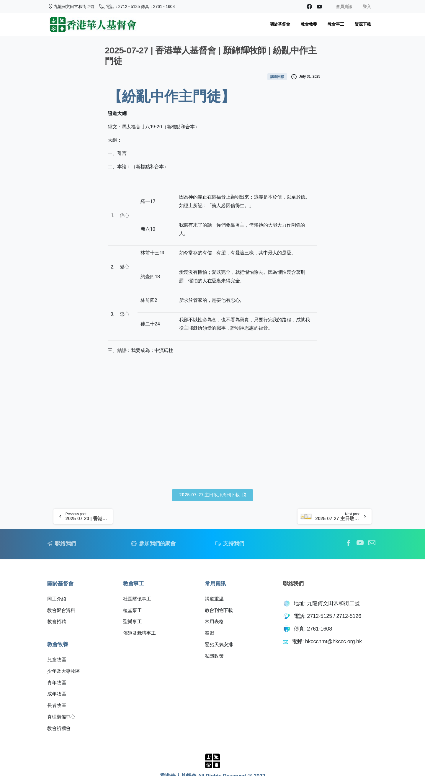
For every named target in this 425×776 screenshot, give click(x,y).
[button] (212, 495)
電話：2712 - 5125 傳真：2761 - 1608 (137, 6)
